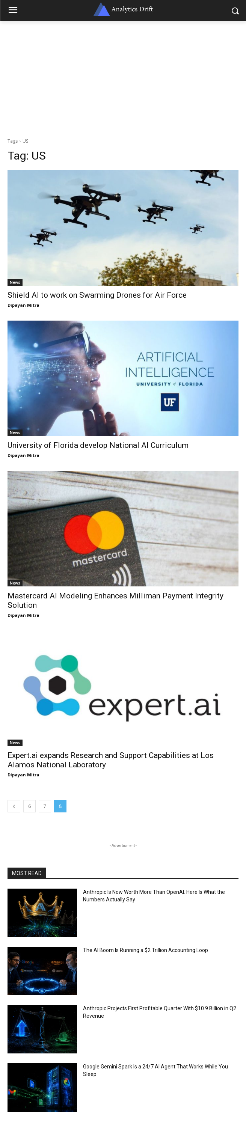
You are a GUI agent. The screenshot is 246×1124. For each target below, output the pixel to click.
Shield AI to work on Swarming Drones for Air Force (97, 295)
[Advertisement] (123, 77)
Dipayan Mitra (23, 305)
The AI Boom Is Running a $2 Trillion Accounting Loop (145, 950)
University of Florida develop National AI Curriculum (98, 445)
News (15, 282)
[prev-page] (14, 806)
